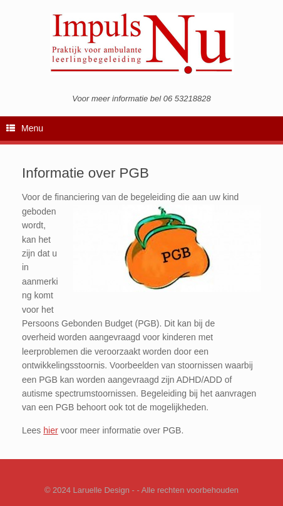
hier (50, 430)
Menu (24, 129)
